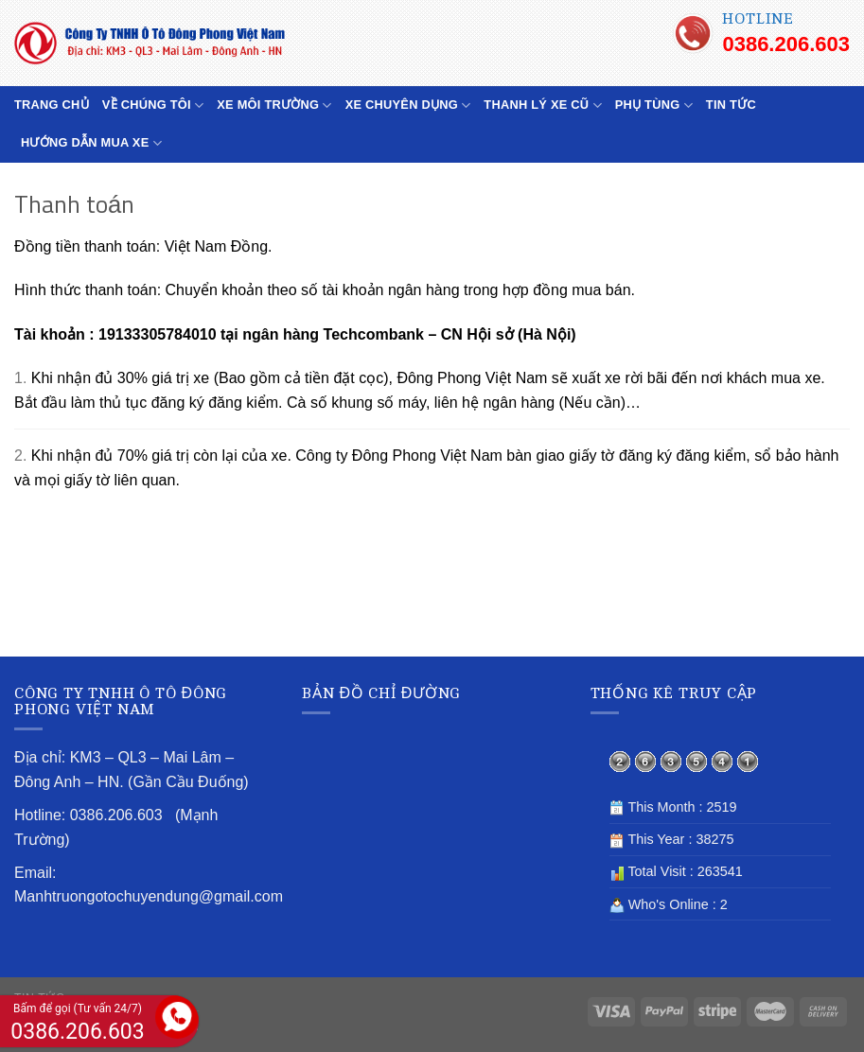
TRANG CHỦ (51, 104)
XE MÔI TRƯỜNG (274, 105)
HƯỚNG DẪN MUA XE (91, 143)
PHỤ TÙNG (654, 105)
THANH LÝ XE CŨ (542, 105)
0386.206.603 (786, 44)
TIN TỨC (731, 104)
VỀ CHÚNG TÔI (152, 105)
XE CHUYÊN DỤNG (408, 105)
